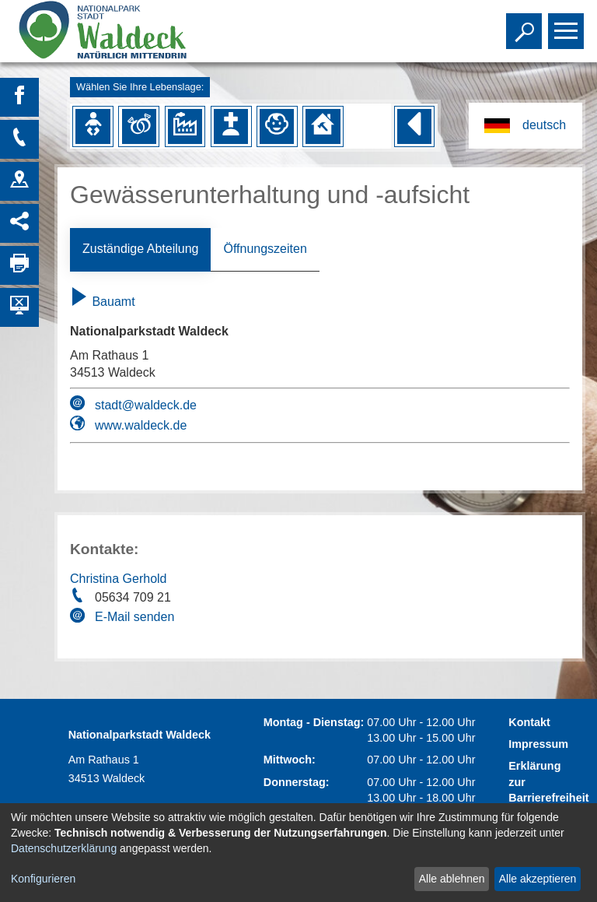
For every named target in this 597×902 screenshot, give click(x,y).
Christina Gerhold (118, 578)
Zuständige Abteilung (140, 248)
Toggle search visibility (525, 24)
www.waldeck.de (141, 425)
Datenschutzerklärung (64, 848)
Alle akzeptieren (538, 878)
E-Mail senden (134, 616)
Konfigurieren (43, 878)
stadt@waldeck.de (146, 405)
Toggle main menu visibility (567, 24)
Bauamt (102, 301)
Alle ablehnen (452, 878)
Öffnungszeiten (264, 248)
